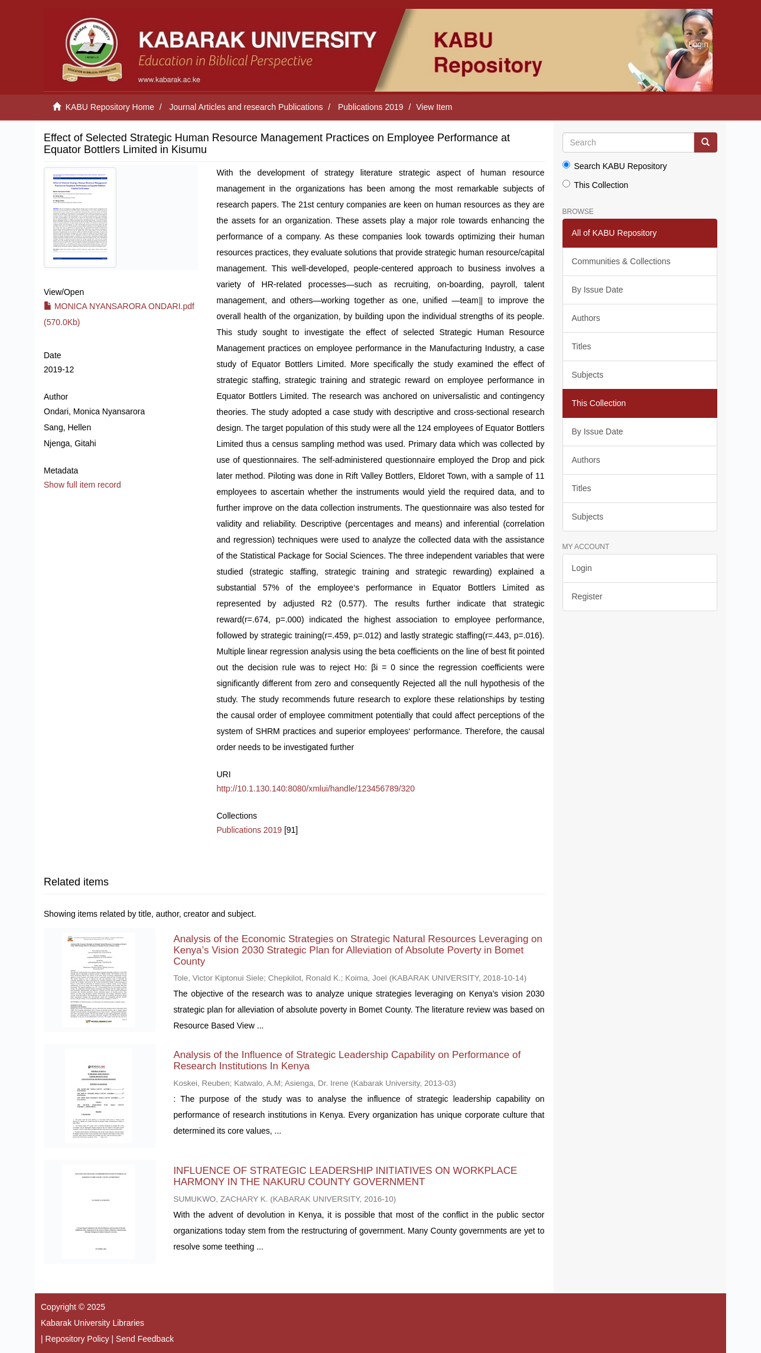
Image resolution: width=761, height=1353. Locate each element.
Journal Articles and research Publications (246, 107)
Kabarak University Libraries (92, 1323)
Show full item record (82, 484)
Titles (581, 346)
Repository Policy (77, 1339)
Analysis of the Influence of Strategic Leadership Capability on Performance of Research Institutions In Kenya (347, 1060)
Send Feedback (145, 1339)
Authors (586, 318)
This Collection (595, 185)
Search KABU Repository (614, 166)
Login (582, 568)
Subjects (588, 374)
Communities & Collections (621, 261)
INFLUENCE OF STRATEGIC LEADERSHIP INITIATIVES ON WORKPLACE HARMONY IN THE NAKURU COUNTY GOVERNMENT (345, 1176)
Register (587, 596)
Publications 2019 (371, 107)
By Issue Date (597, 289)
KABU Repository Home (110, 107)
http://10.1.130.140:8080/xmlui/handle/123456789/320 (315, 788)
